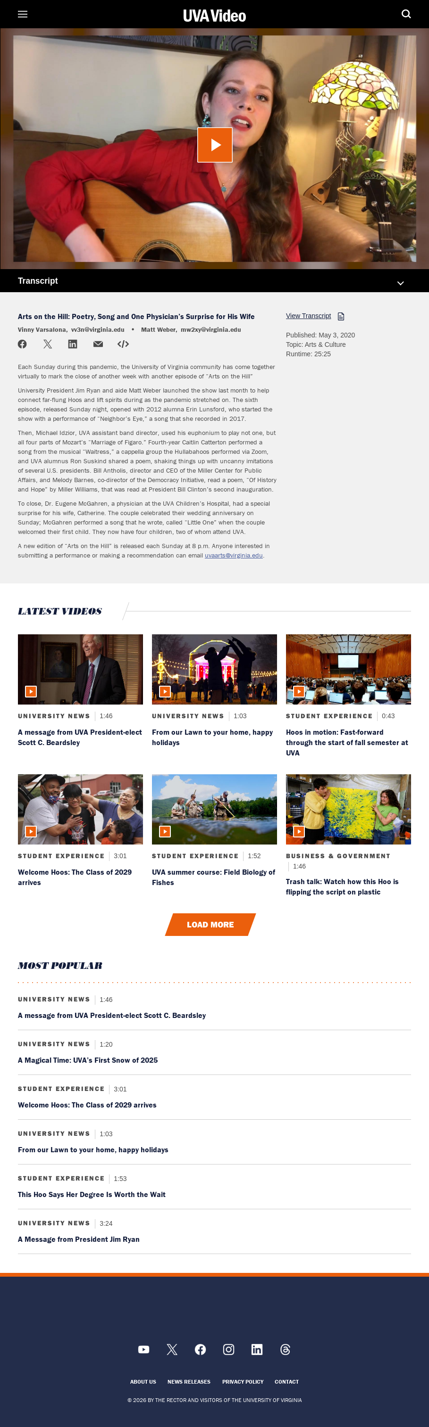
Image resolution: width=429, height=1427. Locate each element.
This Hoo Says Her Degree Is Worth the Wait (92, 1194)
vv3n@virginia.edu (98, 329)
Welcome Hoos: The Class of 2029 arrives (87, 1104)
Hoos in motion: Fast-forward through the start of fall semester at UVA (347, 742)
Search (392, 14)
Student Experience (329, 716)
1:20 (105, 1044)
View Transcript (308, 316)
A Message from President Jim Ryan (79, 1239)
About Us (143, 1381)
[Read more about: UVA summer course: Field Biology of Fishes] (214, 809)
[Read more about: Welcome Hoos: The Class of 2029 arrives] (80, 809)
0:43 (387, 716)
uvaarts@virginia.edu (234, 555)
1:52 (253, 856)
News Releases (189, 1381)
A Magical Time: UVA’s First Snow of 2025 (88, 1060)
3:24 (105, 1223)
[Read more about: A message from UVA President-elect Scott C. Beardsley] (80, 669)
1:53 (119, 1178)
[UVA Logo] (215, 1312)
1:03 (239, 716)
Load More (210, 924)
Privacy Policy (242, 1381)
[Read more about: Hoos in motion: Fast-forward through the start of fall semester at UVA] (348, 669)
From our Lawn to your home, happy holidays (93, 1149)
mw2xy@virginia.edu (211, 329)
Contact (287, 1381)
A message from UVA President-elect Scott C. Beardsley (112, 1015)
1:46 (105, 716)
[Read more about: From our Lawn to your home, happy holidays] (214, 669)
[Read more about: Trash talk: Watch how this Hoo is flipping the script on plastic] (348, 809)
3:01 (119, 856)
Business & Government (338, 856)
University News (54, 716)
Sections (37, 14)
